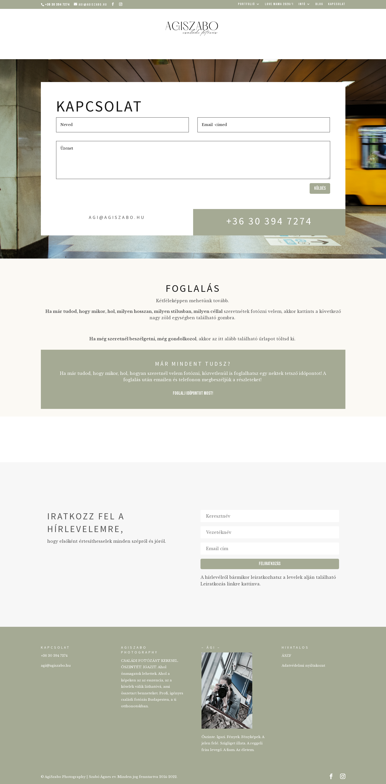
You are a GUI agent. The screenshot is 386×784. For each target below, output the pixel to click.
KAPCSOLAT (336, 4)
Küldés (320, 188)
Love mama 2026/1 (279, 4)
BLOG (319, 4)
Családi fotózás (193, 51)
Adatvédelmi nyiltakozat (303, 665)
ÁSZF (286, 655)
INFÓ (302, 4)
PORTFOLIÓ (246, 4)
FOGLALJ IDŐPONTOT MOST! (193, 393)
